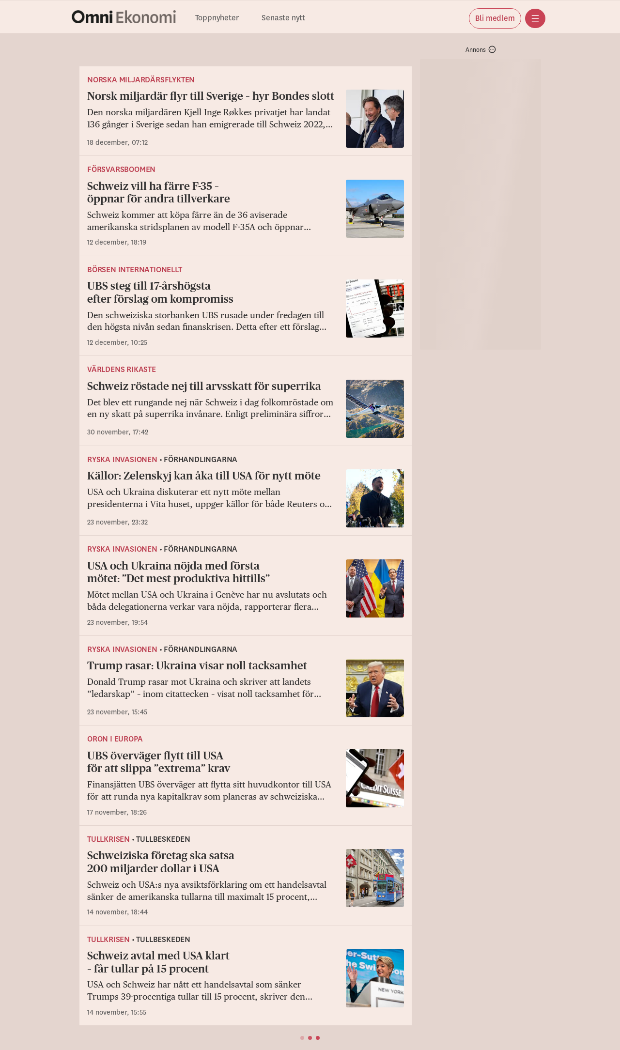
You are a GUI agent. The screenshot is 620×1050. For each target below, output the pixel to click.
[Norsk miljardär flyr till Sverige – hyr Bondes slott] (245, 119)
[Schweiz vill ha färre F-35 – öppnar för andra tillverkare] (245, 214)
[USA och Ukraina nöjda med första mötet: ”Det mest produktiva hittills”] (245, 593)
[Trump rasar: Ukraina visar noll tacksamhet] (245, 688)
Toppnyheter (217, 18)
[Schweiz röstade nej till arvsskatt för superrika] (245, 409)
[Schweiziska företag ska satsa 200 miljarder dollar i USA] (245, 883)
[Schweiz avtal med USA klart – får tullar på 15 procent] (245, 983)
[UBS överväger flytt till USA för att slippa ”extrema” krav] (245, 783)
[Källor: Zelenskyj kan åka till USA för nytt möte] (245, 498)
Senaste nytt (283, 18)
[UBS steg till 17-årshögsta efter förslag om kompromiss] (245, 313)
